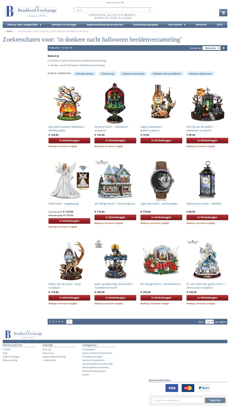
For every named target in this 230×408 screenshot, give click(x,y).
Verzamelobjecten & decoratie (97, 363)
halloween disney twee (200, 73)
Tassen (85, 374)
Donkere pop (107, 73)
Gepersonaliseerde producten (97, 353)
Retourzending (10, 360)
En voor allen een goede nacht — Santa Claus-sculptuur (206, 285)
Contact (6, 349)
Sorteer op (195, 48)
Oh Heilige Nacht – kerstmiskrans (161, 284)
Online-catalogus (11, 356)
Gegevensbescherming (54, 356)
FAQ (122, 3)
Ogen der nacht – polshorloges (159, 203)
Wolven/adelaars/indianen (95, 367)
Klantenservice (112, 3)
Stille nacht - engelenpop (64, 203)
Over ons (47, 349)
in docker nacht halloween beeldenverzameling (76, 65)
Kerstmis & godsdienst (93, 360)
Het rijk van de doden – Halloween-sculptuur (200, 128)
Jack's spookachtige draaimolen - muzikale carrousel (114, 285)
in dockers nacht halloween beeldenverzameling (77, 60)
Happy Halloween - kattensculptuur (152, 128)
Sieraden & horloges (92, 356)
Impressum (48, 353)
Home (9, 31)
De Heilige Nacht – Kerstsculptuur (115, 203)
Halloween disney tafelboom (167, 73)
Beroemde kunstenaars (94, 371)
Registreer (215, 400)
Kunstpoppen (88, 349)
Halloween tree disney (133, 73)
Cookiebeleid (49, 360)
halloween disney (84, 73)
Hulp (5, 353)
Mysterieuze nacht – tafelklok (204, 203)
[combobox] (113, 9)
